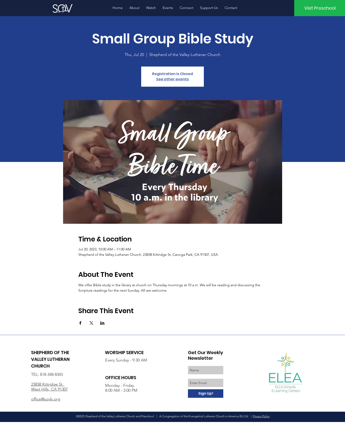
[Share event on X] (91, 323)
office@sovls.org (45, 399)
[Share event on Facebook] (80, 323)
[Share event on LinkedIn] (102, 323)
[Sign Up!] (205, 393)
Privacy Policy (261, 416)
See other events (172, 79)
